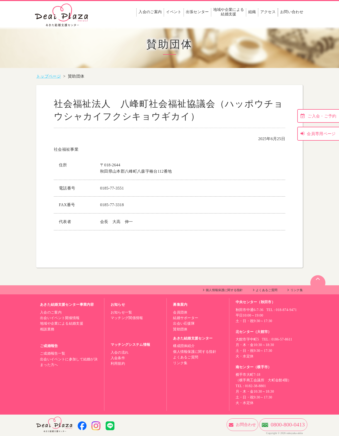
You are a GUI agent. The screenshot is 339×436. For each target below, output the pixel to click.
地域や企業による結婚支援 (228, 12)
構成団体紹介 (184, 346)
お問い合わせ (291, 12)
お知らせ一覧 (121, 312)
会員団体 (180, 312)
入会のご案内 (150, 12)
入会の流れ (120, 352)
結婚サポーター (185, 318)
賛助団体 (180, 329)
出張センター (197, 12)
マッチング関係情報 (127, 318)
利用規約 (118, 363)
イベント (173, 12)
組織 (252, 12)
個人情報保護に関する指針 (224, 290)
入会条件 (118, 358)
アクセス (268, 12)
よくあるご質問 (266, 290)
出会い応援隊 (184, 323)
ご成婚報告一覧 (52, 353)
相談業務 (47, 329)
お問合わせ (218, 424)
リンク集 (296, 290)
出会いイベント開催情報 (60, 318)
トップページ (48, 76)
